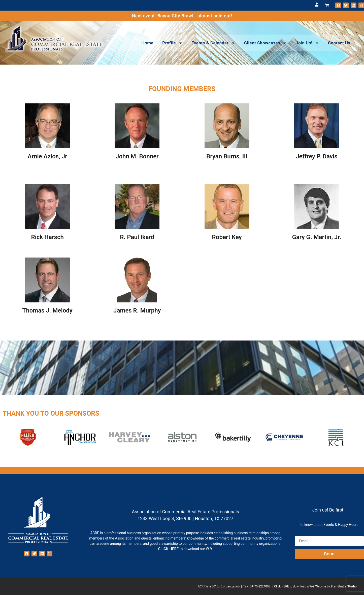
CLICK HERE (168, 549)
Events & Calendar (213, 43)
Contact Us (339, 42)
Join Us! (307, 43)
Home (148, 42)
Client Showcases (265, 43)
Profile (172, 43)
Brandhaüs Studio (344, 586)
